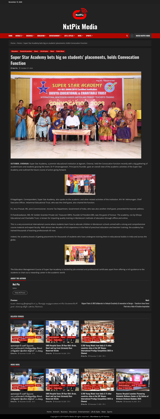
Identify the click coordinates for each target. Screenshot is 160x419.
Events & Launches (26, 51)
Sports (88, 35)
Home (10, 35)
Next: (114, 303)
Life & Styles (68, 35)
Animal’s (18, 35)
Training (96, 340)
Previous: (45, 303)
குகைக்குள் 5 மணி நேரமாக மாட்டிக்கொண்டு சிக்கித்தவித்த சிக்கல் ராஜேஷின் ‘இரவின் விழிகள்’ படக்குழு (27, 348)
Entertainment (54, 35)
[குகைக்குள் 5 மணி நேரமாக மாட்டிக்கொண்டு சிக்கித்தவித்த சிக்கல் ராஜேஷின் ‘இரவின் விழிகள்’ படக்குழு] (27, 332)
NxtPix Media (80, 26)
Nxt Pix (15, 68)
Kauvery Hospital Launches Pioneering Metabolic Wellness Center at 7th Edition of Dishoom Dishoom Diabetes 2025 (132, 396)
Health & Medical (53, 337)
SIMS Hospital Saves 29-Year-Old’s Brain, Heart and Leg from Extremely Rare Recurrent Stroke (61, 348)
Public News (60, 51)
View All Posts (20, 293)
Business (29, 35)
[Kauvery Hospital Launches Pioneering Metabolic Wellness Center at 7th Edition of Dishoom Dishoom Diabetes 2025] (132, 380)
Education (41, 35)
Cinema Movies (17, 337)
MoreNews (94, 416)
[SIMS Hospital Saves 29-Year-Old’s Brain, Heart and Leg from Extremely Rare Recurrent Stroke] (62, 332)
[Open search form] (127, 36)
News (79, 35)
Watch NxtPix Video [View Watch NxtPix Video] (139, 35)
